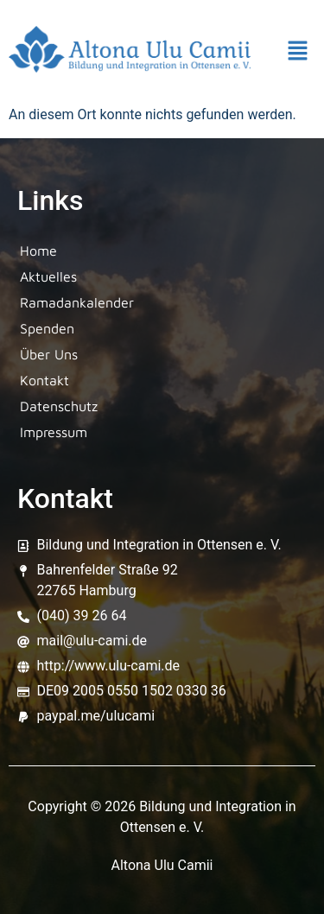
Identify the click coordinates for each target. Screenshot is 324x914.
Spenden (47, 328)
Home (38, 250)
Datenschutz (59, 406)
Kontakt (44, 380)
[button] (298, 53)
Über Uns (49, 354)
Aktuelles (48, 276)
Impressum (53, 432)
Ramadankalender (77, 302)
